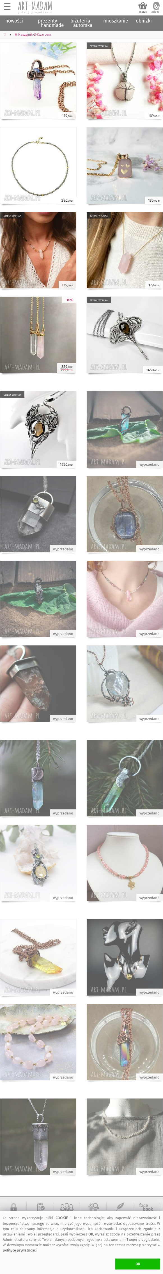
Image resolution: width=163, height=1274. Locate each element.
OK (138, 1264)
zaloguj (155, 11)
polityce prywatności (20, 1250)
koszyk (143, 11)
